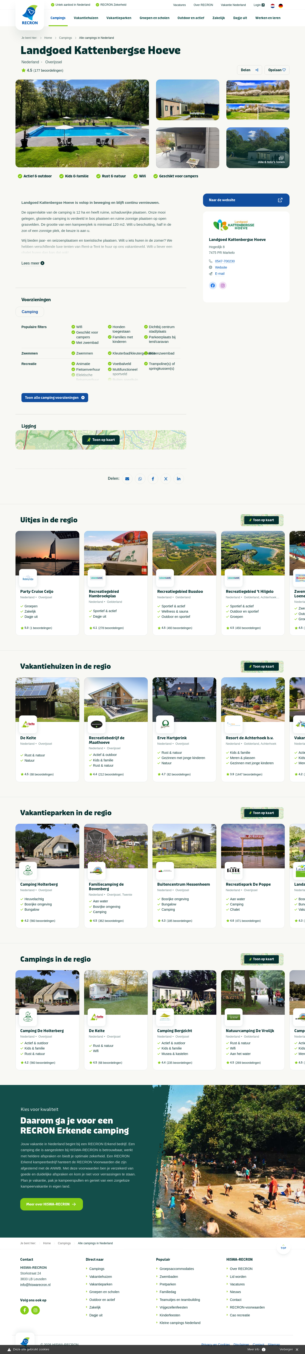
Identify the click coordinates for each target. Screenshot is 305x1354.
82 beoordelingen (179, 774)
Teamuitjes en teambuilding (180, 1300)
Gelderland (114, 602)
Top (283, 1246)
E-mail (220, 273)
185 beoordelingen (179, 921)
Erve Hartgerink (172, 737)
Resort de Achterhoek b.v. (250, 737)
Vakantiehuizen (86, 18)
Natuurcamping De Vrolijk (250, 1030)
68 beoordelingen (42, 774)
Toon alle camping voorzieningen (55, 397)
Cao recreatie (240, 1315)
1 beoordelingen (41, 628)
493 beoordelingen (179, 628)
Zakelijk (219, 18)
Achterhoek (268, 597)
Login (259, 5)
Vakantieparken (119, 18)
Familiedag (168, 1292)
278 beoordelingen (111, 628)
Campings (58, 18)
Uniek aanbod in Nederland (70, 4)
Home (48, 38)
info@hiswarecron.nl (35, 1285)
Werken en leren (267, 18)
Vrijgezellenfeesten (174, 1307)
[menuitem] (58, 18)
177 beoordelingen (48, 70)
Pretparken (168, 1284)
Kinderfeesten (170, 1315)
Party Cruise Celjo (36, 591)
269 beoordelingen (248, 1062)
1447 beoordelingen (248, 774)
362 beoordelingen (111, 921)
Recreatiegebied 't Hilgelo (250, 591)
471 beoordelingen (248, 921)
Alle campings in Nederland (96, 38)
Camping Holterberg (39, 884)
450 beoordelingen (248, 628)
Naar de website (245, 200)
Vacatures (179, 5)
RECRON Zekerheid (111, 4)
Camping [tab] (30, 312)
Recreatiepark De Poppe (248, 884)
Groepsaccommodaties (177, 1269)
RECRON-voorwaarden (247, 1307)
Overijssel (45, 597)
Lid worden (238, 1277)
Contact (235, 1300)
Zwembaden (169, 1277)
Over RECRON (203, 5)
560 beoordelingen (42, 921)
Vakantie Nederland (233, 5)
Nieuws (235, 1292)
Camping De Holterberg (42, 1030)
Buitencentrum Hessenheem (183, 884)
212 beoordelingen (111, 774)
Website (221, 267)
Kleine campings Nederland (180, 1323)
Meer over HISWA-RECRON (51, 1204)
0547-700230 (225, 261)
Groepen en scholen (154, 18)
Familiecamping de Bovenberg (106, 886)
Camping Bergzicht (174, 1030)
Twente (127, 894)
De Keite (28, 737)
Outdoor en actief (191, 18)
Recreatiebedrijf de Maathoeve (106, 740)
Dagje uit (240, 18)
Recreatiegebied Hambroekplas (104, 594)
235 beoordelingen (179, 1062)
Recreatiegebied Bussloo (180, 591)
